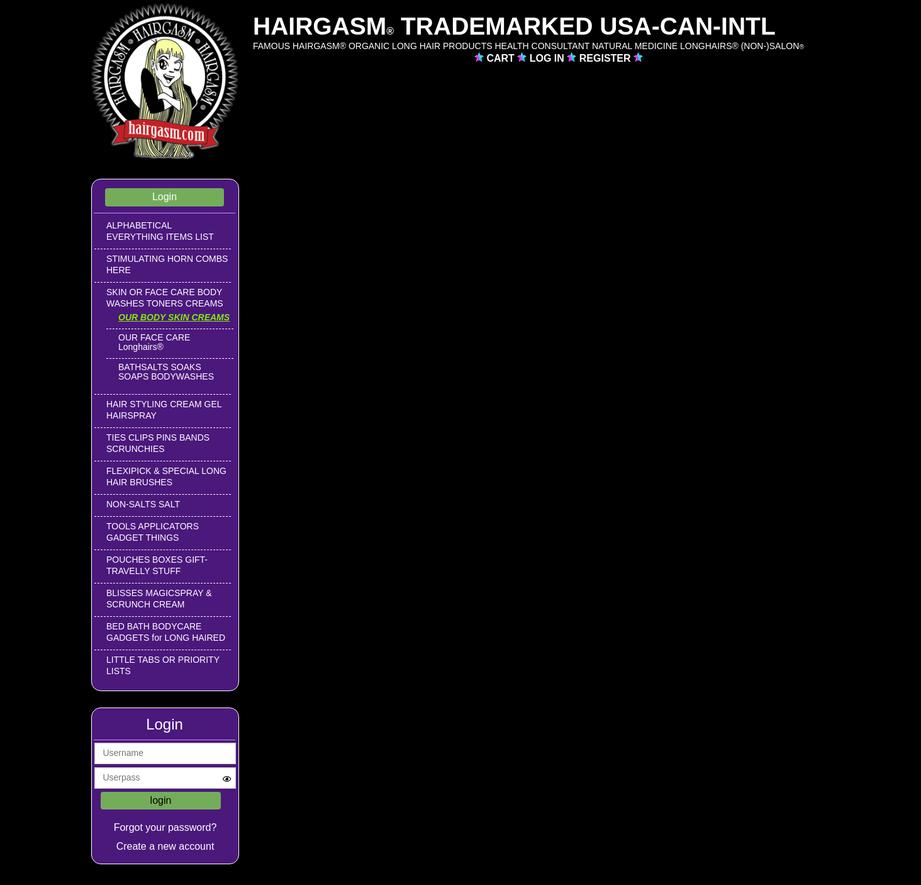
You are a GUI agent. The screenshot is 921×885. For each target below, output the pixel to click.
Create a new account (165, 846)
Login (164, 196)
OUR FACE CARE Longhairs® (154, 342)
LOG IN (548, 58)
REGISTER (606, 58)
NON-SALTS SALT (143, 504)
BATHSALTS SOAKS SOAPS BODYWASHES (166, 371)
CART (501, 58)
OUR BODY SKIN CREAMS (174, 317)
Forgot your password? (165, 827)
